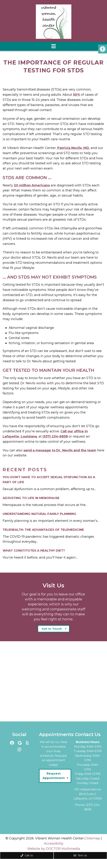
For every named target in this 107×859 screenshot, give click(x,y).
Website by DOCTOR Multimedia (53, 849)
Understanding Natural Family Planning (39, 514)
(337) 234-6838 (55, 436)
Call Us (27, 855)
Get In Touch (52, 628)
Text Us (80, 855)
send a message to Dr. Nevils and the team (59, 450)
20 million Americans (32, 185)
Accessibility (53, 843)
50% (76, 95)
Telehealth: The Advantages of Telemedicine (43, 529)
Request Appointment (54, 776)
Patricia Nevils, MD (73, 148)
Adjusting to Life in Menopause (31, 498)
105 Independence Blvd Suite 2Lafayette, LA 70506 (88, 794)
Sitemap (93, 838)
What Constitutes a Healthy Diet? (34, 550)
